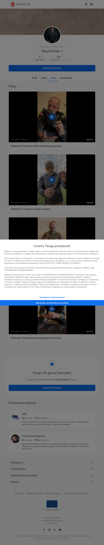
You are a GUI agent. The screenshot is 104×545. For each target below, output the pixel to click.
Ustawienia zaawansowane (52, 297)
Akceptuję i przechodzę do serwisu (52, 302)
